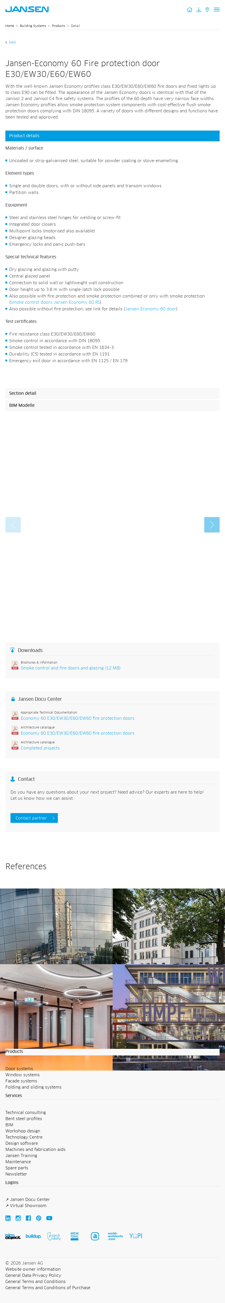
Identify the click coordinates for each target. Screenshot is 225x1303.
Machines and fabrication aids (35, 1150)
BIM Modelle (22, 405)
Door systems (19, 1069)
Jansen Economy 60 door (150, 309)
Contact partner (31, 818)
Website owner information (33, 1269)
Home (9, 26)
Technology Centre (23, 1137)
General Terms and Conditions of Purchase (47, 1288)
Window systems (22, 1075)
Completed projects (40, 748)
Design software (21, 1143)
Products (58, 26)
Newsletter (16, 1174)
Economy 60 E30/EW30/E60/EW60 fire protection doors (77, 718)
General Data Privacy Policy (33, 1276)
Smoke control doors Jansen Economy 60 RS (55, 302)
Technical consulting (25, 1113)
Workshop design (22, 1131)
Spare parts (16, 1168)
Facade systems (21, 1081)
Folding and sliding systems (33, 1087)
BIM (9, 1125)
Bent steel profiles (23, 1119)
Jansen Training (21, 1156)
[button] (212, 524)
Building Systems (33, 26)
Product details (24, 136)
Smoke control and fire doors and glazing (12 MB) (71, 668)
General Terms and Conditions (35, 1282)
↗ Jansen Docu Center (27, 1200)
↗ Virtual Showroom (26, 1206)
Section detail (22, 393)
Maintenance (18, 1162)
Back (12, 42)
